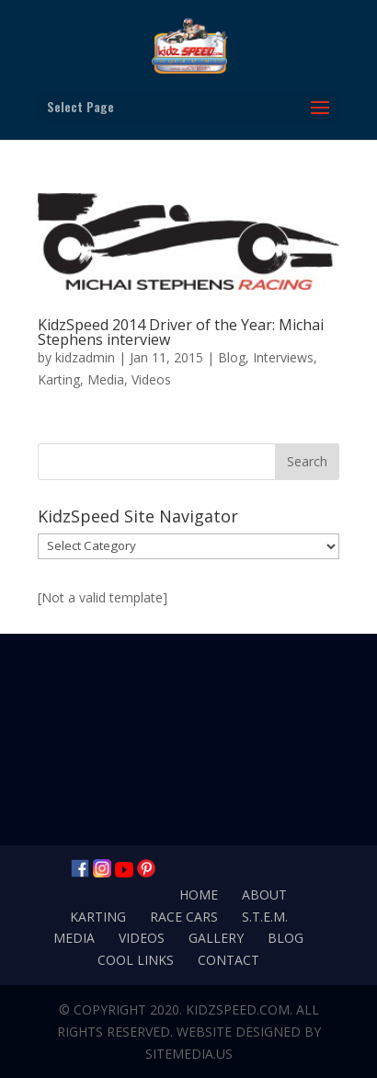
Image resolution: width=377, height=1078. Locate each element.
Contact (228, 960)
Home (198, 894)
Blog (232, 357)
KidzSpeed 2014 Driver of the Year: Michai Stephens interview (181, 332)
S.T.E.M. (265, 916)
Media (105, 379)
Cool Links (135, 960)
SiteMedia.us (189, 1053)
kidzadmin (85, 357)
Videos (151, 379)
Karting (59, 379)
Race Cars (184, 916)
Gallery (216, 937)
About (264, 894)
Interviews (283, 357)
